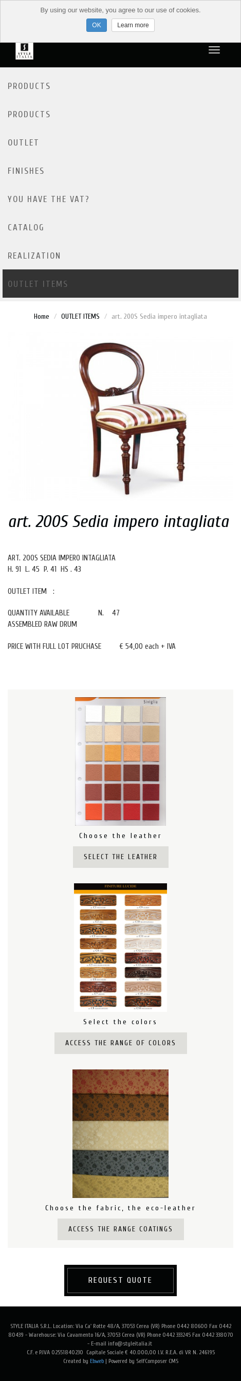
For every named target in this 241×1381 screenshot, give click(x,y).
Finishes (26, 171)
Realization (34, 256)
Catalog (26, 227)
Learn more (133, 25)
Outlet (24, 143)
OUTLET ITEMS (38, 284)
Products (29, 86)
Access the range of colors (120, 1043)
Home (41, 316)
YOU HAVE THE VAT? (49, 199)
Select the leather (121, 856)
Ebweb (97, 1361)
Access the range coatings (120, 1229)
